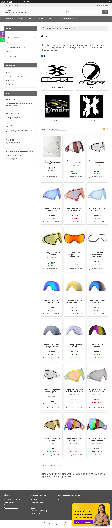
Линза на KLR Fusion (97, 346)
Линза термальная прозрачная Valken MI (52, 391)
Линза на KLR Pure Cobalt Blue (97, 301)
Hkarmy (92, 120)
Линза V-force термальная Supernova (74, 254)
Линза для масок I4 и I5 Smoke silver (97, 390)
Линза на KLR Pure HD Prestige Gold (74, 301)
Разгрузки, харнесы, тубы (40, 511)
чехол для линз (82, 474)
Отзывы (9, 52)
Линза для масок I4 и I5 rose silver (75, 162)
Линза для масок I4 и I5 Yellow (52, 254)
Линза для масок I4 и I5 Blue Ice (52, 209)
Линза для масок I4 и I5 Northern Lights (74, 390)
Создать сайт (17, 1)
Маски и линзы (65, 28)
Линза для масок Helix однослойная (52, 162)
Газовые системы (37, 502)
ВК (58, 499)
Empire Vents (57, 87)
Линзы (33, 508)
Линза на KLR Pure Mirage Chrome (52, 346)
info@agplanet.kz (14, 159)
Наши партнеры (9, 502)
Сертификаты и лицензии (16, 47)
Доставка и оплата (69, 19)
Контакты (52, 19)
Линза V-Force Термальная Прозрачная (97, 254)
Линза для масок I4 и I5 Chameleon (97, 439)
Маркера (34, 499)
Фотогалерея (11, 33)
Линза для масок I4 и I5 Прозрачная (97, 162)
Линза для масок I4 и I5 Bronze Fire (75, 209)
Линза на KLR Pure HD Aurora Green (52, 301)
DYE (91, 87)
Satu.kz (66, 523)
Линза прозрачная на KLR (74, 346)
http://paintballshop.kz (15, 155)
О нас (41, 19)
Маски (33, 505)
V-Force (57, 120)
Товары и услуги (25, 19)
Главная (9, 19)
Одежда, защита (37, 513)
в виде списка (107, 129)
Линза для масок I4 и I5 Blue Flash (97, 209)
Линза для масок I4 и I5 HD (52, 439)
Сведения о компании (12, 499)
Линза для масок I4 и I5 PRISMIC (75, 439)
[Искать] (105, 12)
